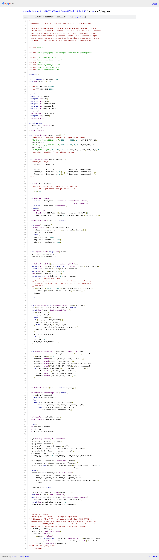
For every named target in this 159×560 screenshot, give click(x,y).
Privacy (20, 556)
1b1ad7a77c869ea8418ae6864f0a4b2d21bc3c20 (63, 11)
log (76, 17)
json (155, 556)
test (93, 11)
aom (35, 11)
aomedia (27, 11)
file (70, 17)
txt (149, 556)
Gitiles (14, 556)
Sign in (154, 4)
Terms (26, 556)
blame (82, 17)
